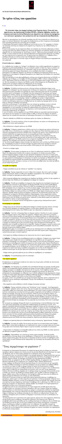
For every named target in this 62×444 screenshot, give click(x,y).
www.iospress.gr (7, 415)
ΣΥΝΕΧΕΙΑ (27, 415)
